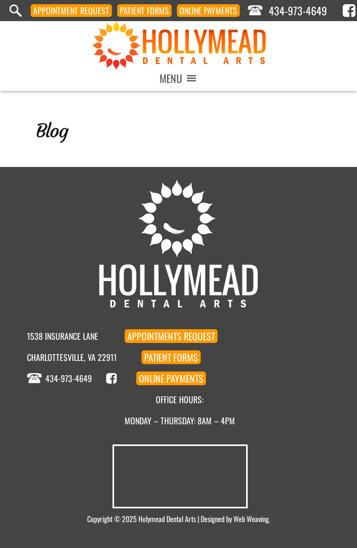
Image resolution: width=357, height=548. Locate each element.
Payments (208, 10)
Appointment (71, 10)
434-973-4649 (298, 10)
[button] (170, 78)
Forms (144, 10)
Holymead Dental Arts (167, 518)
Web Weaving (251, 518)
